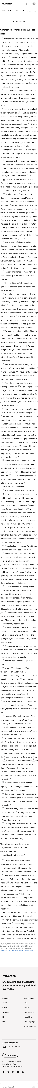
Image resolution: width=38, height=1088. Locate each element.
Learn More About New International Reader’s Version (17, 950)
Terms (15, 1064)
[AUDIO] (29, 11)
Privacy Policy (6, 1064)
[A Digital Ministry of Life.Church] (19, 1044)
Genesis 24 (7, 10)
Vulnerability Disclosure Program (12, 1066)
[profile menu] (32, 4)
